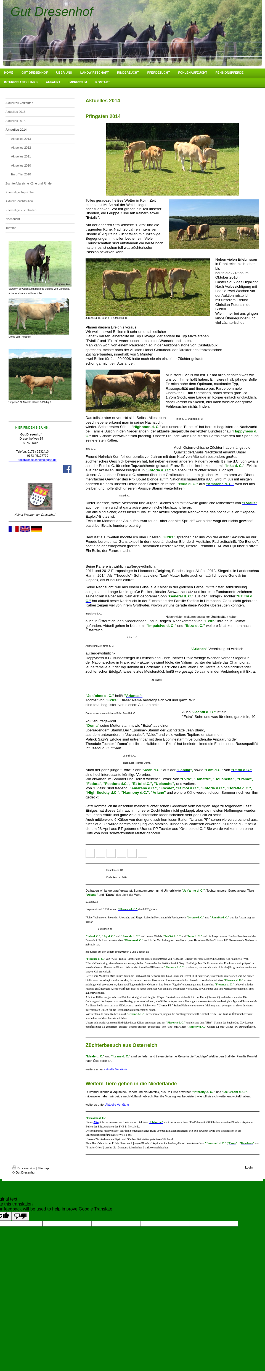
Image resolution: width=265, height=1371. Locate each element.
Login (249, 1167)
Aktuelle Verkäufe (117, 1104)
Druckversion (23, 1168)
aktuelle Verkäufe (115, 1069)
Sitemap (43, 1168)
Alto (96, 1122)
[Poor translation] (20, 1216)
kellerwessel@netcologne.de (33, 459)
